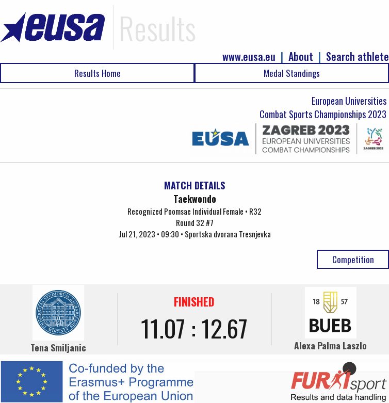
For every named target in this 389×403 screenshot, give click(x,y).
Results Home (97, 73)
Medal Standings (292, 73)
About (300, 56)
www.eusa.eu (248, 56)
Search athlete (357, 56)
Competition (353, 259)
